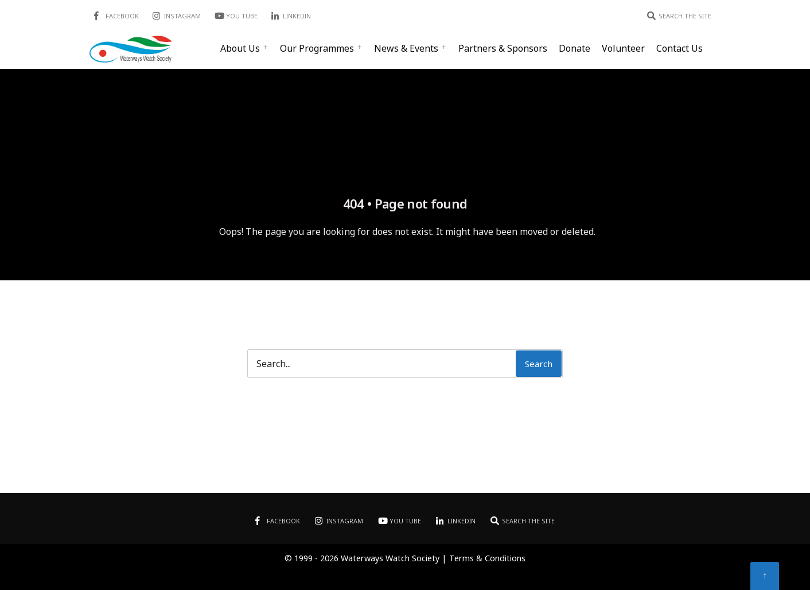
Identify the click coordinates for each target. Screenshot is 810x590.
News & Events (406, 48)
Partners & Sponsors (502, 48)
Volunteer (623, 48)
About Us (240, 48)
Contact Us (679, 48)
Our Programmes (317, 48)
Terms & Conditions (487, 558)
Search (538, 363)
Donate (574, 48)
